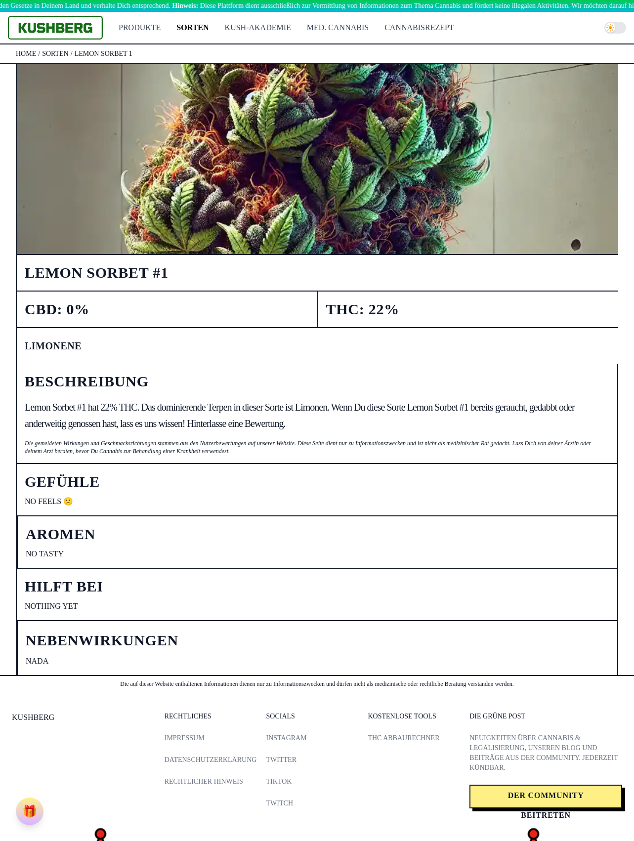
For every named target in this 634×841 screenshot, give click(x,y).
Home (26, 53)
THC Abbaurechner (403, 738)
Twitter (281, 759)
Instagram (286, 738)
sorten (55, 53)
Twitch (279, 803)
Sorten (192, 27)
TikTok (279, 781)
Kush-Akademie (258, 27)
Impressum (185, 738)
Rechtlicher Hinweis (204, 781)
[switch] (615, 28)
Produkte (140, 27)
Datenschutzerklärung (211, 759)
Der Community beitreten (546, 799)
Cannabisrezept (419, 27)
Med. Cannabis (338, 27)
